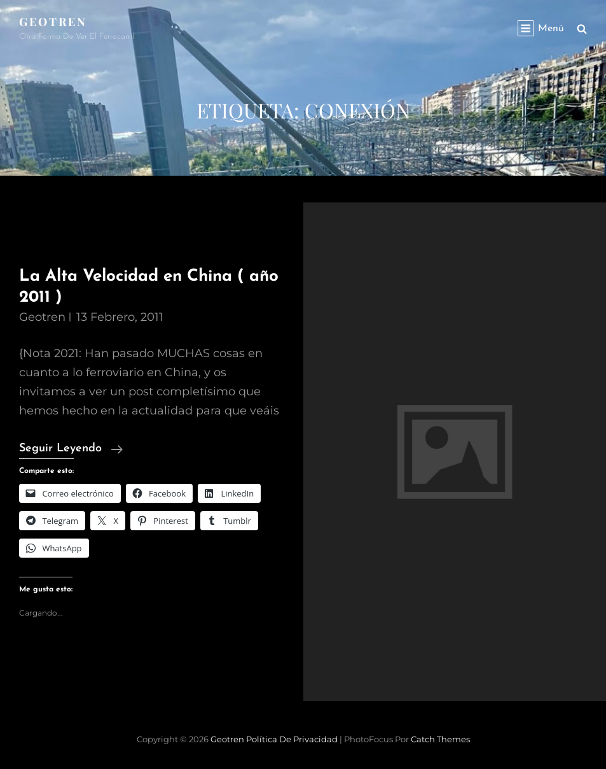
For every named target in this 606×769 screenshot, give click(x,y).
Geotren (53, 21)
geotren (42, 317)
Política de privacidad (292, 739)
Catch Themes (440, 739)
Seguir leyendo (71, 448)
